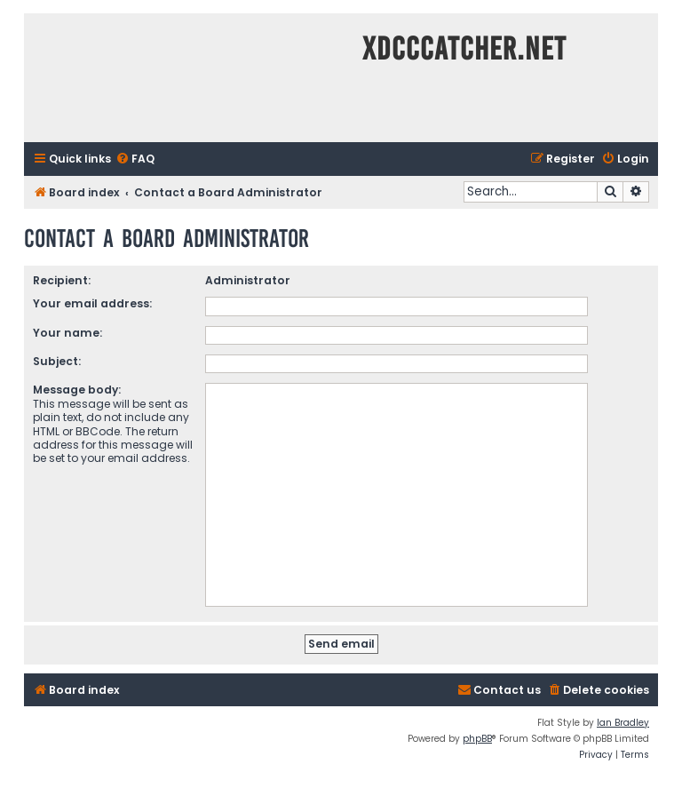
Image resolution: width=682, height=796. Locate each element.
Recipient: (62, 280)
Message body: (77, 389)
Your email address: (92, 303)
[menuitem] (135, 159)
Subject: (57, 361)
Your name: (67, 332)
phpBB (477, 738)
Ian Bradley (623, 722)
